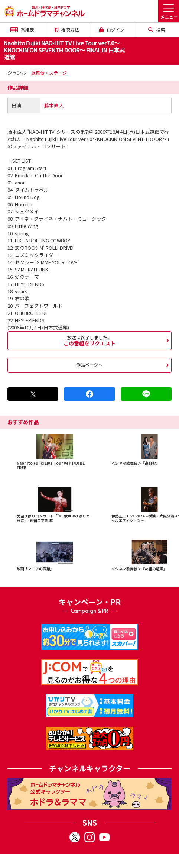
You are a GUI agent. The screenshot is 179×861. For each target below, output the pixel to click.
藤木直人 (54, 105)
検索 (156, 29)
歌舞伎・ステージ (49, 73)
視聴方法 (67, 29)
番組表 (22, 29)
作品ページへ (89, 364)
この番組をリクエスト (89, 340)
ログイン (111, 29)
